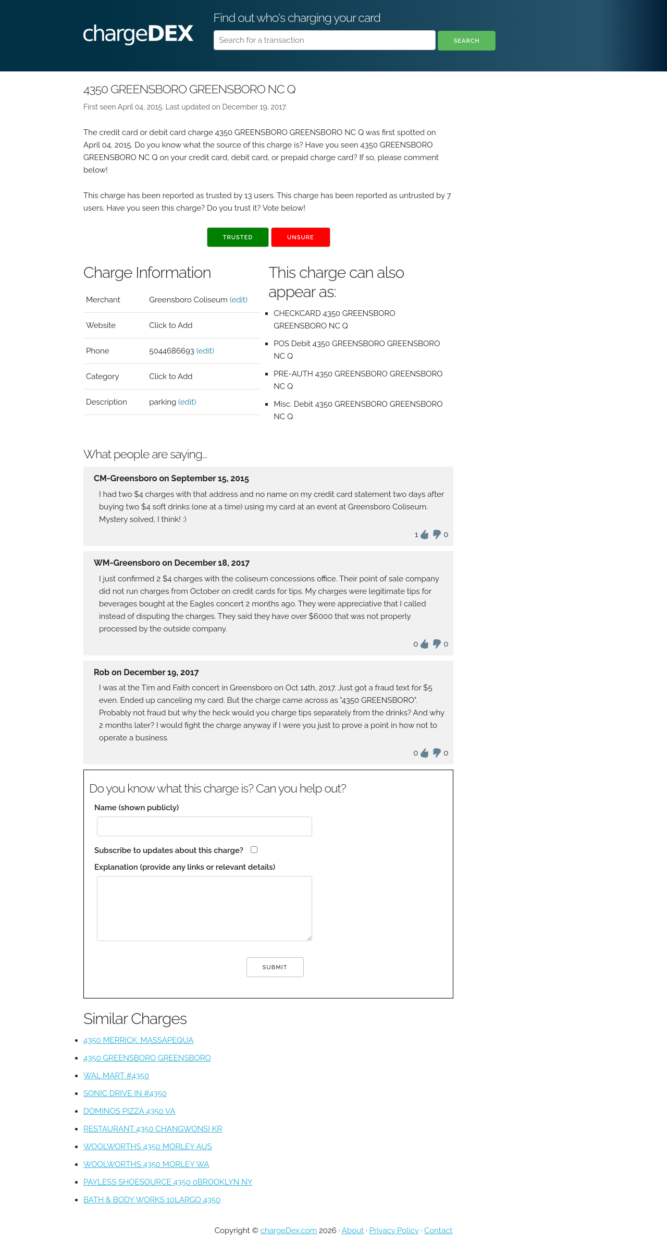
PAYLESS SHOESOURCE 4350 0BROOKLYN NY (168, 1182)
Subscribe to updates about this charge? (168, 850)
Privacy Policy (394, 1230)
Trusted (238, 237)
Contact (438, 1230)
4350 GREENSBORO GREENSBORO (147, 1058)
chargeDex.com (289, 1230)
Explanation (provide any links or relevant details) (184, 867)
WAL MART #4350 (116, 1075)
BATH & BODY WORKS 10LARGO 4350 (151, 1199)
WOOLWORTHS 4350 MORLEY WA (146, 1164)
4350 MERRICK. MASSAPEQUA (138, 1040)
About (353, 1230)
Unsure (300, 237)
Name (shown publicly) (136, 807)
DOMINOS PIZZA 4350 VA (129, 1111)
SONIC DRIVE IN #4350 (125, 1093)
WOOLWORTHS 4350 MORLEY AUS (147, 1146)
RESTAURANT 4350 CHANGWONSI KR (152, 1129)
